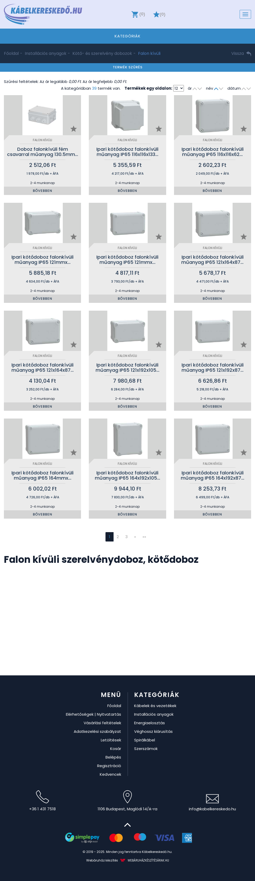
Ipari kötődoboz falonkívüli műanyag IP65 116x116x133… (127, 152)
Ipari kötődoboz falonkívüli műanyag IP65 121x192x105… (127, 367)
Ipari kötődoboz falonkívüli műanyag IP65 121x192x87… (213, 367)
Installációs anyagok (45, 53)
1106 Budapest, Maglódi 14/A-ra (127, 801)
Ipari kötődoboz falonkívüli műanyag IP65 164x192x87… (212, 475)
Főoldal (11, 53)
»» (144, 536)
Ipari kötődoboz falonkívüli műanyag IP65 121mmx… (42, 259)
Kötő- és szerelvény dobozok (102, 53)
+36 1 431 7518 (42, 801)
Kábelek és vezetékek (155, 705)
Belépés (113, 757)
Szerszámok (146, 748)
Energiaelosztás (149, 723)
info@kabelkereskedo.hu (212, 803)
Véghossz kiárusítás (153, 731)
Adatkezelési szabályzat (97, 731)
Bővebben (42, 190)
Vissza (241, 53)
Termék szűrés (127, 67)
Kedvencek (110, 774)
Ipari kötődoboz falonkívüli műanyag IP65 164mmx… (42, 475)
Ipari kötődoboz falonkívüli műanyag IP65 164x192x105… (127, 475)
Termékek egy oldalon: (148, 88)
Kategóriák (127, 36)
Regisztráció (109, 765)
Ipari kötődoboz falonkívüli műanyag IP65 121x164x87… (212, 259)
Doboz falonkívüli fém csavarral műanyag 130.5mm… (42, 152)
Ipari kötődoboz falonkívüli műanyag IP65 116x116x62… (213, 152)
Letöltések (111, 740)
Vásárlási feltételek (102, 723)
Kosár (115, 748)
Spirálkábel (144, 740)
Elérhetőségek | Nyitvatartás (93, 714)
